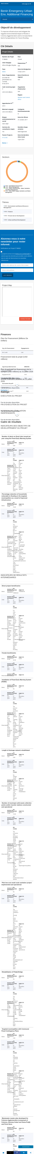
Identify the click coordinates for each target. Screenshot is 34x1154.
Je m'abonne (8, 275)
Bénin (4, 72)
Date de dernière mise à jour (23, 136)
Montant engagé (7, 109)
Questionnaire (25, 1147)
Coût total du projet (8, 88)
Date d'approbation (8, 75)
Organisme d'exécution (21, 88)
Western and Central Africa (24, 98)
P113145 (4, 137)
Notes (4, 143)
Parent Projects (7, 135)
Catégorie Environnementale (24, 110)
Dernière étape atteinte (23, 128)
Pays (3, 69)
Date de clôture (23, 117)
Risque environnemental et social (8, 119)
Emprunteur (22, 63)
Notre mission (4, 3)
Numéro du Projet (8, 57)
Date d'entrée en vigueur (23, 76)
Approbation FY (7, 103)
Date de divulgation (24, 69)
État (19, 57)
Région (20, 95)
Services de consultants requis (8, 128)
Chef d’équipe (6, 63)
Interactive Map (25, 319)
